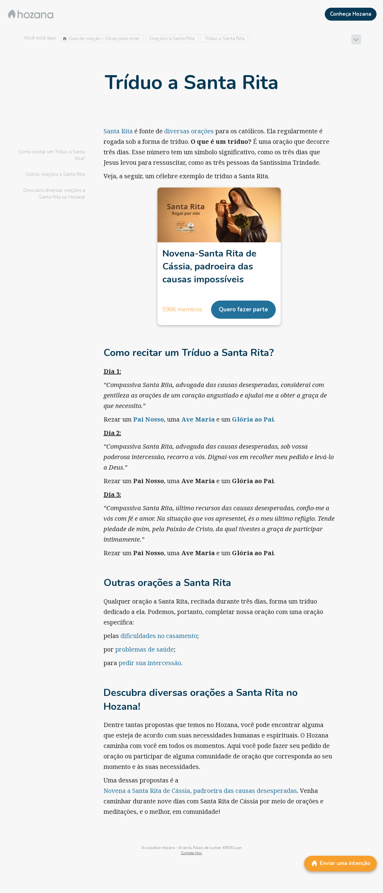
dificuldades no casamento (158, 636)
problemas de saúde (144, 649)
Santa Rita (118, 131)
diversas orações (189, 131)
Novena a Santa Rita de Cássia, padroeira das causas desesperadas (200, 790)
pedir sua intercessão (150, 663)
